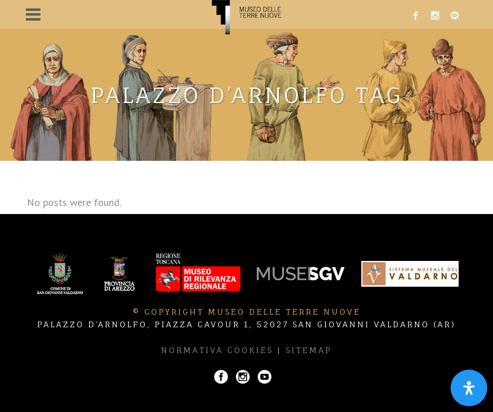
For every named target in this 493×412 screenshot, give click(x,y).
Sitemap (309, 350)
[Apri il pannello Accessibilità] (469, 388)
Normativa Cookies (217, 350)
